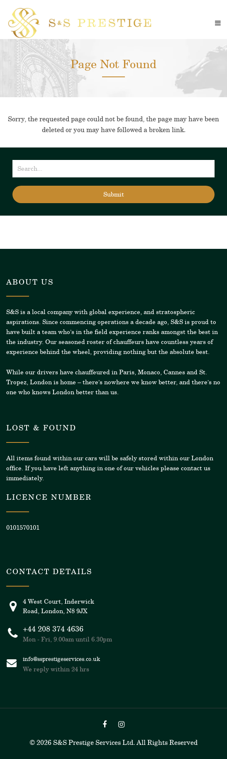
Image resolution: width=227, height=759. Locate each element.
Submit (113, 194)
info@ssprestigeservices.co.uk (61, 659)
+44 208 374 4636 (53, 629)
